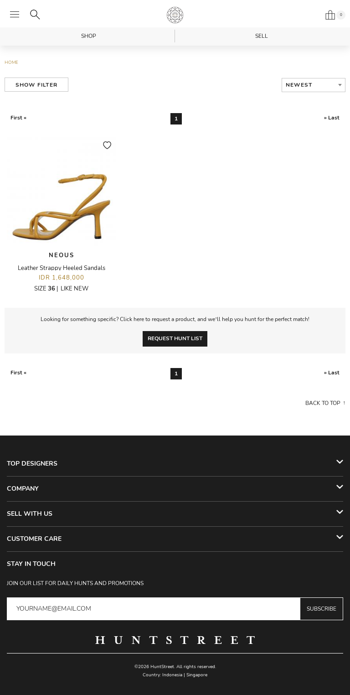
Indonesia (172, 675)
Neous (61, 255)
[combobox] (313, 85)
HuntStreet (175, 15)
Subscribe (321, 608)
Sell (261, 36)
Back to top (322, 403)
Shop (88, 36)
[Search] (35, 14)
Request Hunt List (175, 338)
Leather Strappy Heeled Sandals (61, 268)
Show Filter (36, 84)
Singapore (196, 675)
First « (18, 117)
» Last (332, 117)
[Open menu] (14, 14)
